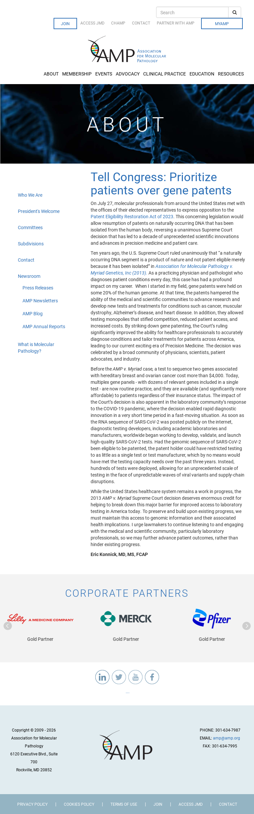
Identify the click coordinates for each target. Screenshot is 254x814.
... (127, 691)
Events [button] (104, 74)
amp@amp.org (226, 737)
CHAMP (118, 22)
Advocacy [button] (128, 74)
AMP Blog (32, 313)
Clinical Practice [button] (165, 74)
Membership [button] (77, 74)
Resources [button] (231, 74)
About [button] (52, 74)
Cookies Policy (79, 804)
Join (65, 23)
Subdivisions (31, 243)
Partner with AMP (175, 22)
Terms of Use (123, 804)
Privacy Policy (32, 804)
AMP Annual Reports (43, 326)
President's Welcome (39, 211)
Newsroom (29, 276)
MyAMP (222, 23)
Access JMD (92, 22)
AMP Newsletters (40, 300)
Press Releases (37, 287)
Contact (141, 22)
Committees (30, 227)
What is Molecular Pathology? (36, 347)
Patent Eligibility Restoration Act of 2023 (132, 216)
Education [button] (202, 74)
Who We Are (30, 195)
